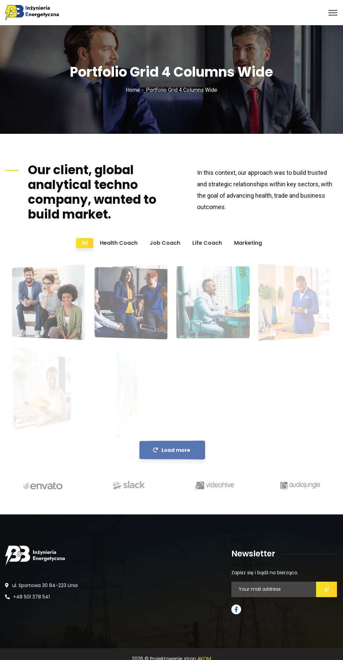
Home (133, 90)
